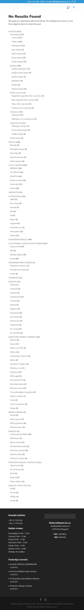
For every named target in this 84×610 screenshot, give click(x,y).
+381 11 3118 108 (15, 520)
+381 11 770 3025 (47, 1)
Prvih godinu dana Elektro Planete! (24, 578)
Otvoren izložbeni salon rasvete (23, 571)
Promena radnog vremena (21, 586)
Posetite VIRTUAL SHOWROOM (23, 564)
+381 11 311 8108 (33, 1)
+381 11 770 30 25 (15, 523)
